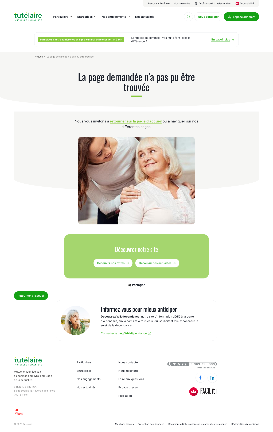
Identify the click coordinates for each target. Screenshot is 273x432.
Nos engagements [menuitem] (114, 16)
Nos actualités (86, 387)
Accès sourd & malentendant (215, 3)
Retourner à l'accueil (31, 295)
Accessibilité (247, 3)
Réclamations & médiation (245, 424)
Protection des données (151, 424)
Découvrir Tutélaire (159, 3)
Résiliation (125, 395)
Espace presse (128, 387)
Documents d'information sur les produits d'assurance (197, 424)
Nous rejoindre (182, 3)
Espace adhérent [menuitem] (244, 17)
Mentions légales (124, 424)
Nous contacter (128, 362)
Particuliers (84, 362)
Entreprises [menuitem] (85, 16)
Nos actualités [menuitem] (144, 16)
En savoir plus (220, 39)
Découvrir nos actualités (155, 264)
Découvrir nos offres (111, 264)
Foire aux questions (131, 379)
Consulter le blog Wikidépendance (124, 333)
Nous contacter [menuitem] (208, 16)
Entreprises (84, 370)
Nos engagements (88, 379)
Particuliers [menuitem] (60, 16)
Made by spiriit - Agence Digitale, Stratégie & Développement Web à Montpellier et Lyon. (254, 422)
